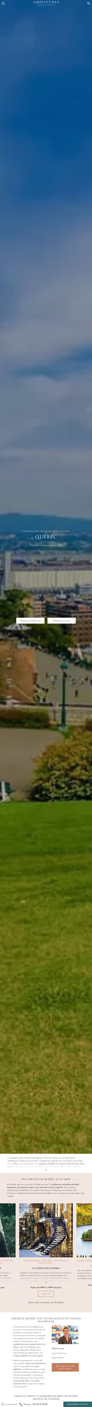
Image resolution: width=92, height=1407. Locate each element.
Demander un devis (77, 1404)
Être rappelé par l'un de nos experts (65, 1367)
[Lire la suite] (46, 1280)
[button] (33, 1404)
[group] (46, 1251)
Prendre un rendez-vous (30, 620)
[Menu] (3, 3)
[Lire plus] (46, 1167)
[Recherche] (89, 3)
